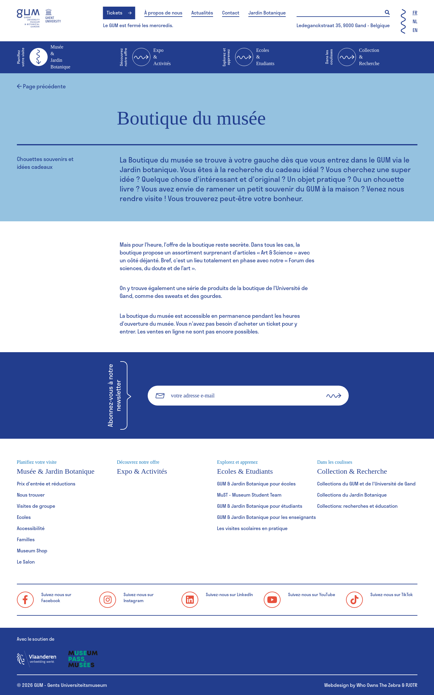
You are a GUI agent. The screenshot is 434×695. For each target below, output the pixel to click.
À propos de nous (163, 12)
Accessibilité (31, 528)
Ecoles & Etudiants (248, 57)
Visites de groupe (36, 506)
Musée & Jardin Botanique (44, 56)
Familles (26, 539)
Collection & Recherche (352, 57)
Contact (230, 12)
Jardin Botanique (267, 12)
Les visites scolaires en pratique (252, 528)
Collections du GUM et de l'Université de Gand (366, 483)
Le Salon (26, 561)
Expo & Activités (145, 57)
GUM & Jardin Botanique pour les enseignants (266, 517)
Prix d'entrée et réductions (46, 483)
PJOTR (411, 685)
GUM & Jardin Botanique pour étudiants (259, 506)
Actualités (202, 12)
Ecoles (24, 517)
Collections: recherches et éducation (357, 506)
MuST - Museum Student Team (249, 494)
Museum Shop (32, 550)
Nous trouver (31, 494)
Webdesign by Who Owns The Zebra (362, 685)
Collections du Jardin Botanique (352, 494)
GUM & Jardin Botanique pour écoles (256, 483)
